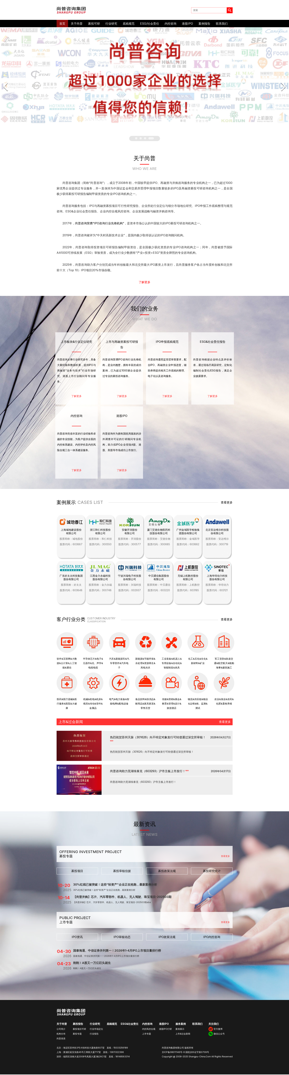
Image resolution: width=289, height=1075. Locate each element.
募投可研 (94, 24)
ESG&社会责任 (129, 1024)
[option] (144, 78)
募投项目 (77, 871)
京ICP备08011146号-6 (173, 1052)
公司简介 (61, 1029)
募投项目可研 (79, 1029)
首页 (62, 24)
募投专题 (77, 1034)
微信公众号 (219, 1034)
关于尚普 (77, 24)
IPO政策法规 (167, 937)
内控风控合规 (148, 1029)
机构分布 (61, 1034)
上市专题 (146, 1034)
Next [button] (283, 87)
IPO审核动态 (122, 937)
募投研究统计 (212, 871)
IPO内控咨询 (211, 937)
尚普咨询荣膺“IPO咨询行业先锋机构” (99, 224)
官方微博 (218, 1029)
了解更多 (144, 283)
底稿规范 (129, 24)
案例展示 (179, 1029)
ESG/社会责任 (149, 24)
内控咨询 (170, 24)
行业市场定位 (96, 1029)
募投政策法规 (167, 871)
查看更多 (227, 503)
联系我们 (222, 24)
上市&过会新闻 (182, 1034)
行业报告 (94, 1034)
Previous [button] (6, 87)
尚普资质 (61, 1039)
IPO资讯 (77, 937)
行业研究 (111, 24)
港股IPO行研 (165, 1029)
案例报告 (204, 24)
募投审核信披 (122, 871)
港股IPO (187, 24)
